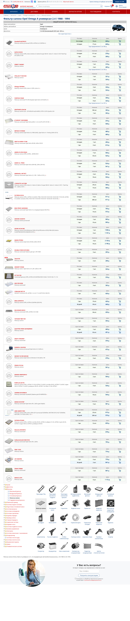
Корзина (107, 6)
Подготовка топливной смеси (15, 507)
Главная (6, 15)
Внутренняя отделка (13, 542)
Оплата (55, 12)
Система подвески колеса (14, 526)
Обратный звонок (68, 1)
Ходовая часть (11, 524)
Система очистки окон (13, 540)
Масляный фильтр (15, 491)
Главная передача (12, 520)
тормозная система (12, 522)
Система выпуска (12, 509)
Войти (121, 5)
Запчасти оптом (75, 12)
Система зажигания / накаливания (17, 533)
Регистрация (122, 7)
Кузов (8, 485)
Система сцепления (12, 513)
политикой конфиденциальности (92, 580)
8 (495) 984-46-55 (18, 1)
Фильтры (9, 489)
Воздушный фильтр (16, 493)
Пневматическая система (14, 546)
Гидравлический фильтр (17, 500)
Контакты (116, 12)
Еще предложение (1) (98, 46)
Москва (7, 1)
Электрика (10, 531)
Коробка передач (12, 515)
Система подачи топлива (14, 504)
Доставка (34, 12)
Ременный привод (12, 502)
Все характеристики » (65, 34)
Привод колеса (11, 518)
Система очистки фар (13, 537)
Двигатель (10, 487)
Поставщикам (95, 12)
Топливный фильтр (15, 496)
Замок (8, 544)
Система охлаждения (13, 511)
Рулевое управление (13, 529)
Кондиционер (11, 535)
